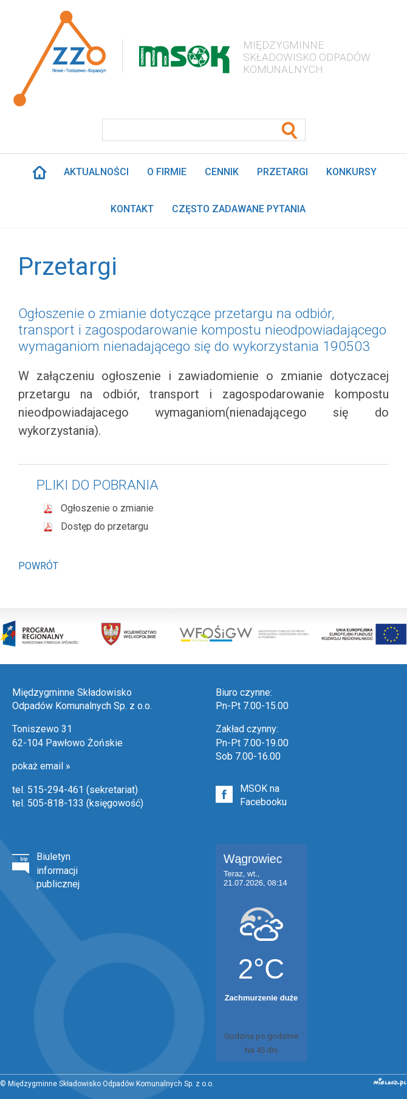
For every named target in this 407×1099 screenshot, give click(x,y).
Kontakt (132, 209)
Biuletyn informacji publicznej (58, 870)
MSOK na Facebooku (263, 795)
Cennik (222, 172)
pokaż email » (41, 766)
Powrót (38, 566)
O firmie (166, 172)
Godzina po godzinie (261, 1036)
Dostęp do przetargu (104, 526)
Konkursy (351, 172)
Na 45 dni (261, 1050)
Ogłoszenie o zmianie (107, 508)
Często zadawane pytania (239, 209)
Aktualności (96, 172)
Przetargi (282, 172)
